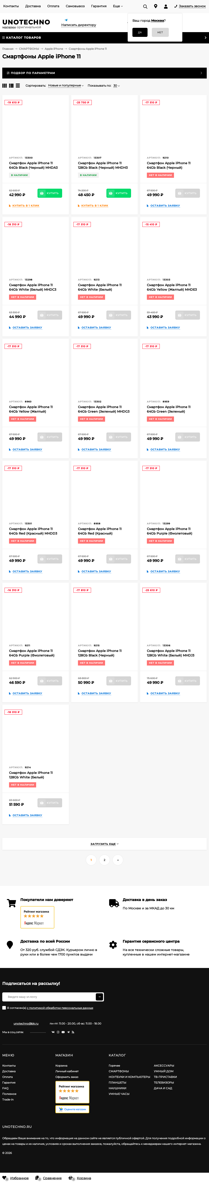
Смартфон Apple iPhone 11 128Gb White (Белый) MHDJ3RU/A (31, 777)
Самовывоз (75, 6)
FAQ (5, 1088)
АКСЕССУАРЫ (164, 1065)
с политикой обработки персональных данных (60, 1008)
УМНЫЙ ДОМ (164, 1071)
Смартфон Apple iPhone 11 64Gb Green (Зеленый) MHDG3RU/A (168, 411)
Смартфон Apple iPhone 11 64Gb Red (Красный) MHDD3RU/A (100, 533)
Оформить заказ (66, 1077)
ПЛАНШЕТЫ (117, 1082)
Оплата (53, 6)
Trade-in (8, 1099)
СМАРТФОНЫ (119, 1071)
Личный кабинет (67, 1071)
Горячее (114, 1065)
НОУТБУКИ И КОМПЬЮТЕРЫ (129, 1077)
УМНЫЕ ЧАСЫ (119, 1094)
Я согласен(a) (47, 1008)
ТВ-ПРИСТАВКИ (165, 1077)
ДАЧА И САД (163, 1088)
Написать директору (78, 25)
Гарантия (98, 6)
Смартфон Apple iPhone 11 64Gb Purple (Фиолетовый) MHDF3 (169, 533)
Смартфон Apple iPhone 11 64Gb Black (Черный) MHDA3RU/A (168, 167)
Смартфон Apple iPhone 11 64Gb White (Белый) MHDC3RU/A (100, 289)
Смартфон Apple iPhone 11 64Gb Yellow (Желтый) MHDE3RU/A (31, 411)
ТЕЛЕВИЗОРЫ (164, 1082)
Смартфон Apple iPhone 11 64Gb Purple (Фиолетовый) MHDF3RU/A (31, 655)
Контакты (11, 6)
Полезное (9, 1094)
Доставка (33, 6)
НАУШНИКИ (117, 1088)
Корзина (61, 1065)
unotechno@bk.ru (26, 1023)
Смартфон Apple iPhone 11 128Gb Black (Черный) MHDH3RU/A (100, 655)
